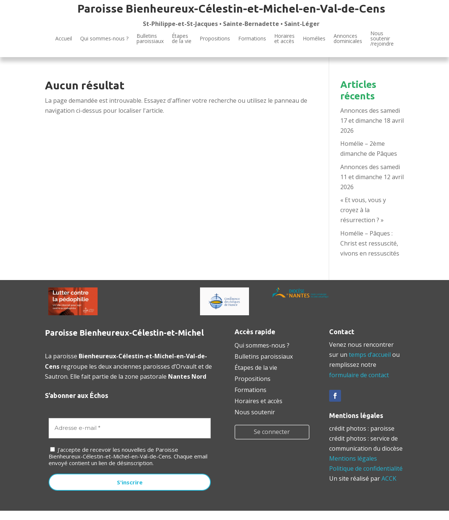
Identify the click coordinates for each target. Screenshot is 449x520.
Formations (252, 38)
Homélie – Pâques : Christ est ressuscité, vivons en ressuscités (369, 243)
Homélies (314, 38)
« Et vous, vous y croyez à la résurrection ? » (363, 210)
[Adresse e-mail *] (130, 428)
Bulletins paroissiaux (264, 355)
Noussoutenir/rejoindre (382, 39)
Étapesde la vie (181, 38)
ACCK (388, 478)
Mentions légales (353, 458)
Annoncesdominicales (348, 38)
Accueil (63, 38)
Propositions (215, 38)
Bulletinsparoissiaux (150, 38)
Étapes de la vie (256, 366)
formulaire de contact (359, 375)
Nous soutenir (255, 411)
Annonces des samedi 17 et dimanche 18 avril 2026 (372, 120)
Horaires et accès (284, 38)
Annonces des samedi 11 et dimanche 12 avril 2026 (372, 177)
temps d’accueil (370, 354)
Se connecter (272, 432)
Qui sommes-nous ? (104, 38)
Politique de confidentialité (366, 468)
